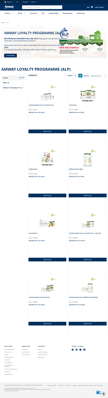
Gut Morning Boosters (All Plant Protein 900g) (83, 297)
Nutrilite (40, 349)
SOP (43, 13)
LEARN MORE (10, 55)
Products (8, 13)
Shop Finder (7, 359)
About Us (34, 2)
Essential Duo (33, 233)
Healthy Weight (53, 13)
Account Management (9, 349)
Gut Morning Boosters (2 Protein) (39, 297)
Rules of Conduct (99, 385)
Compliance (74, 385)
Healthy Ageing (67, 13)
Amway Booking (8, 362)
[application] (103, 393)
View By (70, 75)
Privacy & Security (51, 385)
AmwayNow (25, 2)
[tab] (13, 82)
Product (6, 354)
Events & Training (26, 354)
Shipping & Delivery (9, 357)
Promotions (33, 13)
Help (88, 7)
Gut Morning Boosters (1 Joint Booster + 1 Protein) (85, 233)
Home (3, 22)
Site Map (67, 385)
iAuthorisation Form (43, 354)
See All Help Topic (8, 374)
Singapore (9, 2)
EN (18, 2)
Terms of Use (61, 385)
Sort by (86, 76)
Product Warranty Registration (8, 365)
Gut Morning (80, 13)
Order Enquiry (7, 352)
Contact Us (7, 371)
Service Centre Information (10, 369)
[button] (13, 82)
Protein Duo (73, 105)
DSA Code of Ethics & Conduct (86, 385)
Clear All (21, 78)
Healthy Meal (33, 169)
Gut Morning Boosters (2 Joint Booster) (41, 105)
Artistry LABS (41, 357)
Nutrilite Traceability (42, 352)
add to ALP (47, 131)
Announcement (25, 352)
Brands (22, 13)
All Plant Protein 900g (76, 169)
